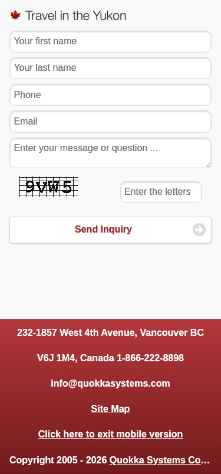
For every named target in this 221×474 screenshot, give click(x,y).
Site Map (110, 409)
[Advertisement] (111, 277)
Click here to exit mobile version (110, 434)
